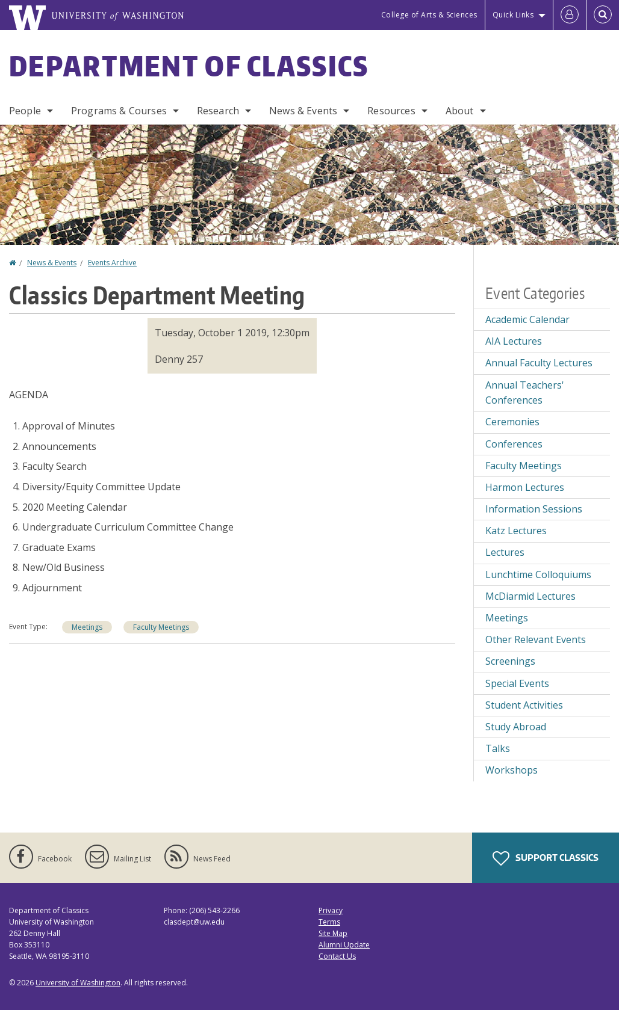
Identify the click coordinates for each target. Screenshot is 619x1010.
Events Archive (112, 262)
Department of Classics (189, 65)
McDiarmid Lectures (530, 596)
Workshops (511, 770)
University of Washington (78, 983)
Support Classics (546, 858)
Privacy (331, 910)
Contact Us (337, 956)
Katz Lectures (516, 530)
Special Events (517, 683)
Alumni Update (344, 945)
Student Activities (524, 705)
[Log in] (569, 15)
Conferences (514, 444)
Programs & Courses (119, 110)
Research (218, 110)
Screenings (510, 661)
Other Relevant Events (535, 639)
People (25, 110)
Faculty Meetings (161, 627)
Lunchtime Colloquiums (538, 574)
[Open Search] (602, 15)
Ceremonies (512, 421)
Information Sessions (533, 509)
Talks (497, 748)
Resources (391, 110)
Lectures (504, 552)
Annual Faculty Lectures (539, 362)
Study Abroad (515, 726)
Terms (329, 922)
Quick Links (513, 15)
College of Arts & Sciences (429, 15)
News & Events (303, 110)
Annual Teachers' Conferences (524, 392)
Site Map (333, 933)
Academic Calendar (527, 319)
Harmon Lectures (524, 487)
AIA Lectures (513, 341)
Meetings (87, 627)
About (460, 110)
